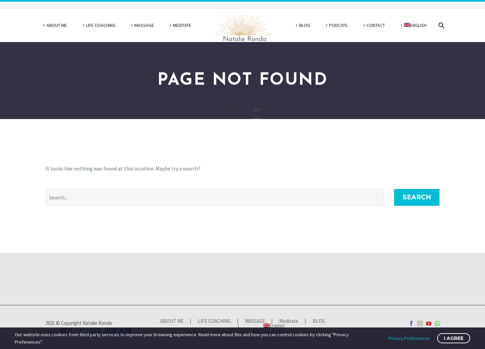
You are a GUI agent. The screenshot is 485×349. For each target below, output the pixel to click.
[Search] (440, 25)
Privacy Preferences (409, 338)
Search (416, 197)
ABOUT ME (56, 25)
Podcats (338, 25)
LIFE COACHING (101, 25)
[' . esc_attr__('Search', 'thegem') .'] (214, 197)
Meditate (182, 25)
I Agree (453, 338)
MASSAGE (144, 25)
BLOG (304, 25)
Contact (375, 25)
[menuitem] (412, 25)
